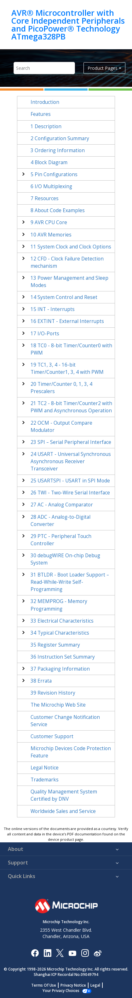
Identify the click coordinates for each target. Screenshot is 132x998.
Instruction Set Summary (63, 657)
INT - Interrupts (53, 309)
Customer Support (52, 736)
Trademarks (45, 779)
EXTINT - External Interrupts (67, 321)
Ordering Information (58, 150)
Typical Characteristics (60, 633)
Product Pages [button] (103, 68)
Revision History (53, 693)
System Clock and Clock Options (71, 246)
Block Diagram (49, 162)
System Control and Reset (64, 297)
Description (46, 126)
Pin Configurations (54, 174)
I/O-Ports (45, 333)
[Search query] (44, 68)
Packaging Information (60, 669)
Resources (45, 198)
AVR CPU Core (49, 222)
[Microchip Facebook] (35, 952)
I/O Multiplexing (51, 186)
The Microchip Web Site (58, 705)
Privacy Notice (73, 985)
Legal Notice (45, 767)
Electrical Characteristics (62, 621)
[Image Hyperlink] (72, 952)
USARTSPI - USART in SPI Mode (70, 480)
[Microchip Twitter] (60, 952)
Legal (95, 985)
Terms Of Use (43, 985)
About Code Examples (58, 210)
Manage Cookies (61, 990)
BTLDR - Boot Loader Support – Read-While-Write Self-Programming (70, 582)
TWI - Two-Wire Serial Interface (70, 492)
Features (41, 114)
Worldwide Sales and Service (63, 811)
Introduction (45, 102)
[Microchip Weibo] (97, 952)
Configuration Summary (60, 138)
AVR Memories (51, 234)
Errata (41, 681)
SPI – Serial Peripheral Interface (71, 442)
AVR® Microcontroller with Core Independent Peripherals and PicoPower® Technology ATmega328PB (68, 24)
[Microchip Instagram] (85, 952)
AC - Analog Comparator (62, 504)
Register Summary (55, 645)
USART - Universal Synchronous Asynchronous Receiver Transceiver (71, 461)
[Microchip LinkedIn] (47, 952)
